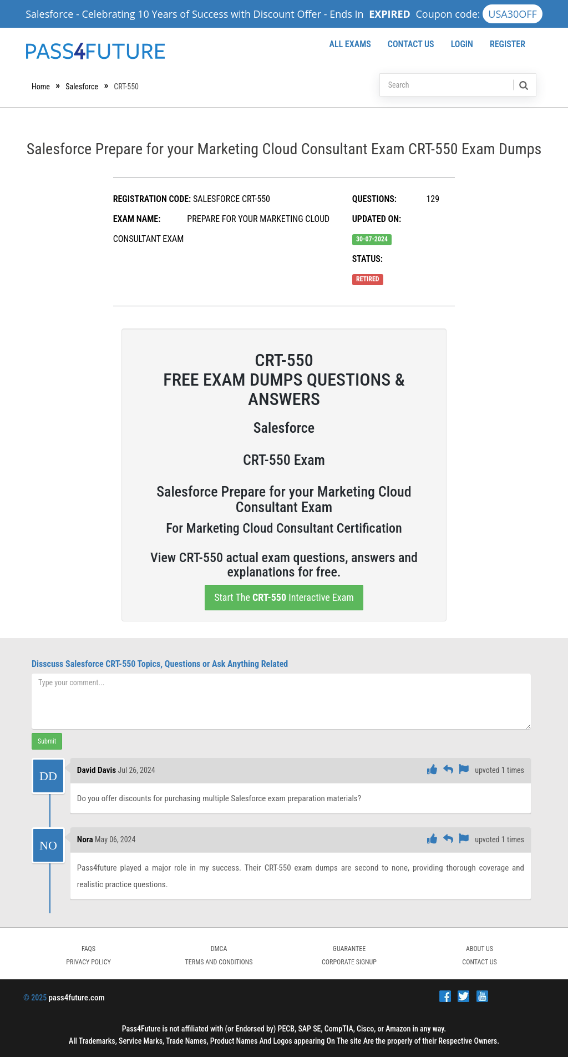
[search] (522, 84)
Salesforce (81, 86)
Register (507, 44)
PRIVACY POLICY (88, 962)
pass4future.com (76, 998)
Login (462, 44)
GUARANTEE (349, 949)
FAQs (88, 949)
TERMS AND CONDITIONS (219, 962)
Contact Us (411, 44)
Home (41, 86)
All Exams (350, 44)
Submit (47, 741)
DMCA (219, 949)
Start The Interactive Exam (284, 597)
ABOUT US (479, 949)
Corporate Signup (349, 962)
